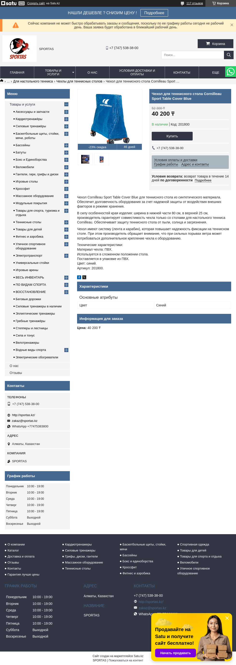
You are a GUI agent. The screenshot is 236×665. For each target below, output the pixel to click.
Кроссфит (23, 188)
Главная (17, 72)
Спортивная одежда (194, 544)
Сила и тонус (25, 335)
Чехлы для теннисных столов (79, 81)
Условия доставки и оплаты (137, 72)
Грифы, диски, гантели (81, 556)
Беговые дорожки (28, 299)
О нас (92, 72)
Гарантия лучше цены (23, 574)
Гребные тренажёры (30, 321)
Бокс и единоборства (138, 561)
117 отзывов (194, 3)
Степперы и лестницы (32, 328)
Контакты (181, 72)
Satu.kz (138, 656)
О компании (16, 544)
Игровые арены (27, 270)
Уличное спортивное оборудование (193, 571)
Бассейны (23, 145)
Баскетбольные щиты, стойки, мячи (143, 547)
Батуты (21, 152)
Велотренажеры (27, 342)
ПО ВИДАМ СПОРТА (31, 284)
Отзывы (16, 373)
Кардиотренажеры (78, 544)
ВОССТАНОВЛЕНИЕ (31, 292)
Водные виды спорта (31, 350)
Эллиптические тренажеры (35, 313)
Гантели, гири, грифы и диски (37, 174)
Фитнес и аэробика (29, 236)
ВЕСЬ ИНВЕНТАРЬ (30, 277)
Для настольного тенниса (33, 81)
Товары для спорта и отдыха (201, 556)
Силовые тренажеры (80, 550)
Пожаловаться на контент (126, 660)
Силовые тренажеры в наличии (39, 306)
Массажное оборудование (35, 196)
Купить (172, 136)
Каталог (13, 550)
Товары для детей (29, 229)
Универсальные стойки (32, 263)
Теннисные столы (28, 222)
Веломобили (25, 167)
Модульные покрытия (31, 203)
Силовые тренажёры (31, 126)
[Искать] (229, 55)
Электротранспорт (29, 255)
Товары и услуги (53, 72)
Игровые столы (27, 181)
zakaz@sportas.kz (24, 421)
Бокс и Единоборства (31, 159)
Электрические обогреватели (37, 357)
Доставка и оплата (20, 556)
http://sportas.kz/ (23, 415)
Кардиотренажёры (29, 119)
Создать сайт (36, 3)
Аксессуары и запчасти (32, 112)
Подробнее (154, 13)
